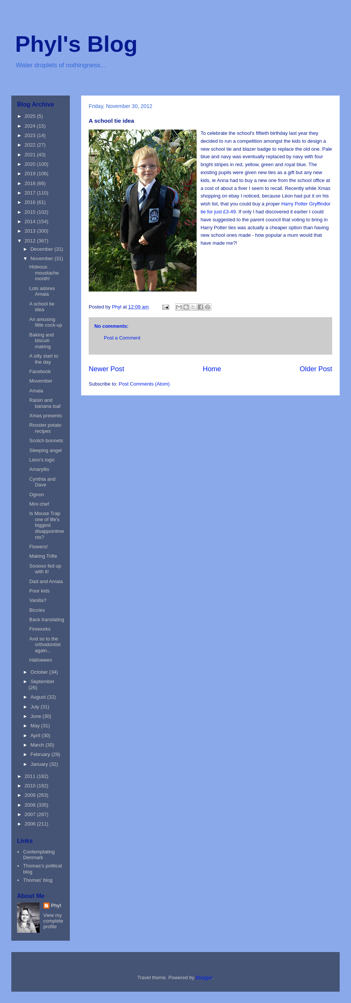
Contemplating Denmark (39, 855)
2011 (31, 776)
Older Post (316, 369)
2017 (31, 193)
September (43, 681)
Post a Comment (122, 338)
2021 (31, 154)
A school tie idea (41, 307)
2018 (31, 183)
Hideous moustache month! (44, 272)
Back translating (46, 619)
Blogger (204, 977)
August (39, 697)
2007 (31, 814)
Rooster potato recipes (45, 428)
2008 (31, 805)
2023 (31, 135)
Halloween (40, 660)
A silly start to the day (43, 359)
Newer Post (106, 369)
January (40, 764)
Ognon (36, 494)
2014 (31, 221)
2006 (31, 824)
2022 (31, 145)
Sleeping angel (45, 450)
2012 (31, 241)
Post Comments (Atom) (144, 384)
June (37, 716)
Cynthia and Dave (42, 482)
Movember (40, 381)
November (43, 258)
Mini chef (39, 504)
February (41, 754)
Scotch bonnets (46, 440)
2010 (31, 786)
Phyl (56, 905)
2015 (31, 212)
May (36, 725)
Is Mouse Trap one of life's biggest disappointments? (46, 525)
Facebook (40, 371)
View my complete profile (53, 920)
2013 (31, 231)
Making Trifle (43, 556)
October (40, 672)
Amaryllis (39, 469)
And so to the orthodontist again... (44, 644)
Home (212, 369)
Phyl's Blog (76, 44)
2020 (31, 164)
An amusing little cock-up (45, 322)
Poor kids (39, 591)
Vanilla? (37, 600)
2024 (31, 126)
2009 (31, 795)
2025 (31, 116)
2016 (31, 202)
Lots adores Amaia (42, 291)
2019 (31, 173)
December (43, 249)
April (36, 735)
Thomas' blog (37, 880)
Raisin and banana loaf (44, 403)
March (38, 745)
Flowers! (38, 546)
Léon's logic (42, 460)
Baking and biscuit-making (41, 340)
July (36, 707)
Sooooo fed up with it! (45, 569)
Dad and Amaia (46, 581)
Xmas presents (45, 415)
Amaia (36, 390)
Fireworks (39, 629)
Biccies (37, 610)
